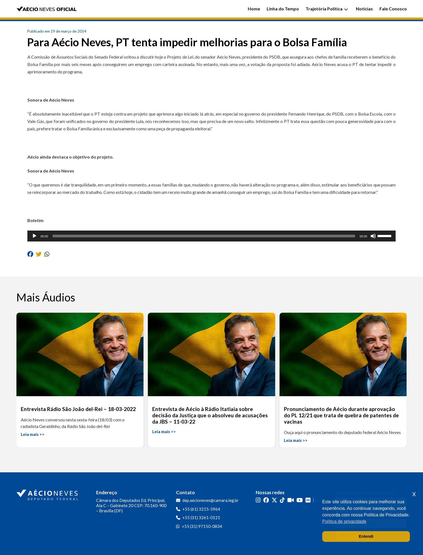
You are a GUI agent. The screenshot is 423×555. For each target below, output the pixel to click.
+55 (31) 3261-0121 (201, 517)
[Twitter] (274, 500)
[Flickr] (308, 500)
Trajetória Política (327, 8)
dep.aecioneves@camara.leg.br (210, 500)
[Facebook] (266, 500)
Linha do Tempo (283, 8)
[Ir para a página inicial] (47, 493)
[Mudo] (373, 236)
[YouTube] (300, 500)
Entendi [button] (366, 536)
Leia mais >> (32, 434)
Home (254, 8)
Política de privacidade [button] (344, 521)
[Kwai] (290, 500)
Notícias (364, 8)
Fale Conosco (393, 8)
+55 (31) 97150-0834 (202, 526)
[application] (211, 236)
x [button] (414, 493)
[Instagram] (258, 500)
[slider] (204, 236)
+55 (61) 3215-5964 (201, 509)
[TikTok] (282, 500)
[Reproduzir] (34, 236)
